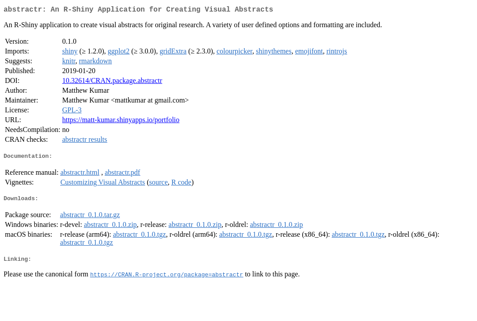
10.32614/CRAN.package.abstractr (112, 82)
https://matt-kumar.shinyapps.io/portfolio (120, 121)
